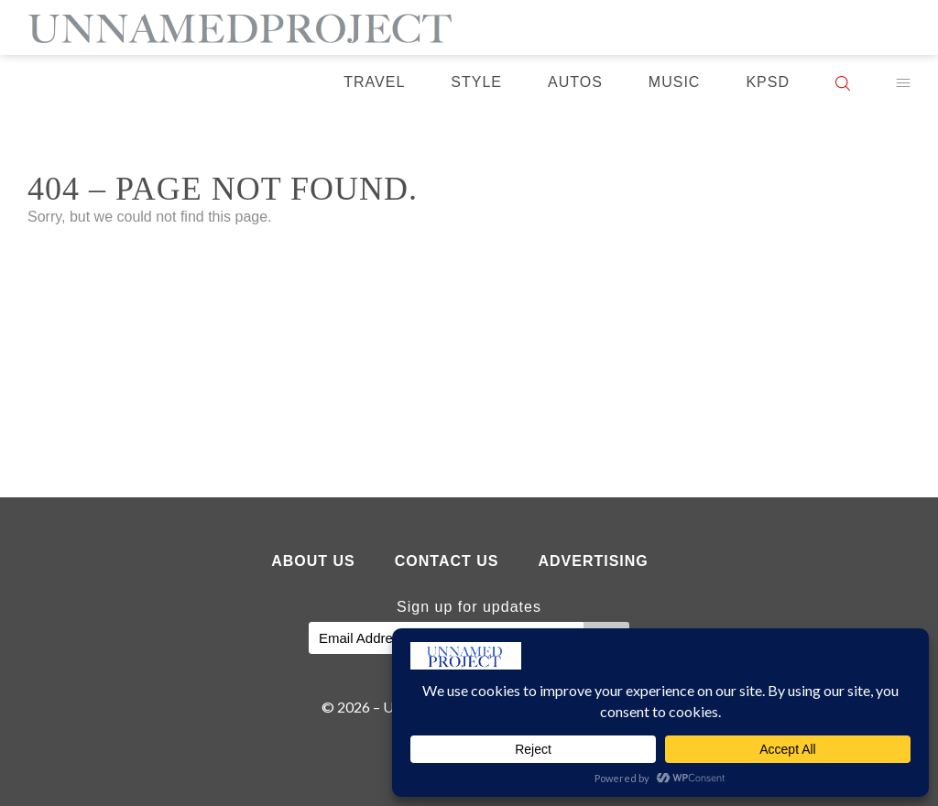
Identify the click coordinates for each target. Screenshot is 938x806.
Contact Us (447, 561)
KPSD (768, 82)
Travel (374, 82)
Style (476, 82)
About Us (313, 561)
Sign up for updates (469, 607)
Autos (575, 82)
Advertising (593, 561)
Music (675, 82)
